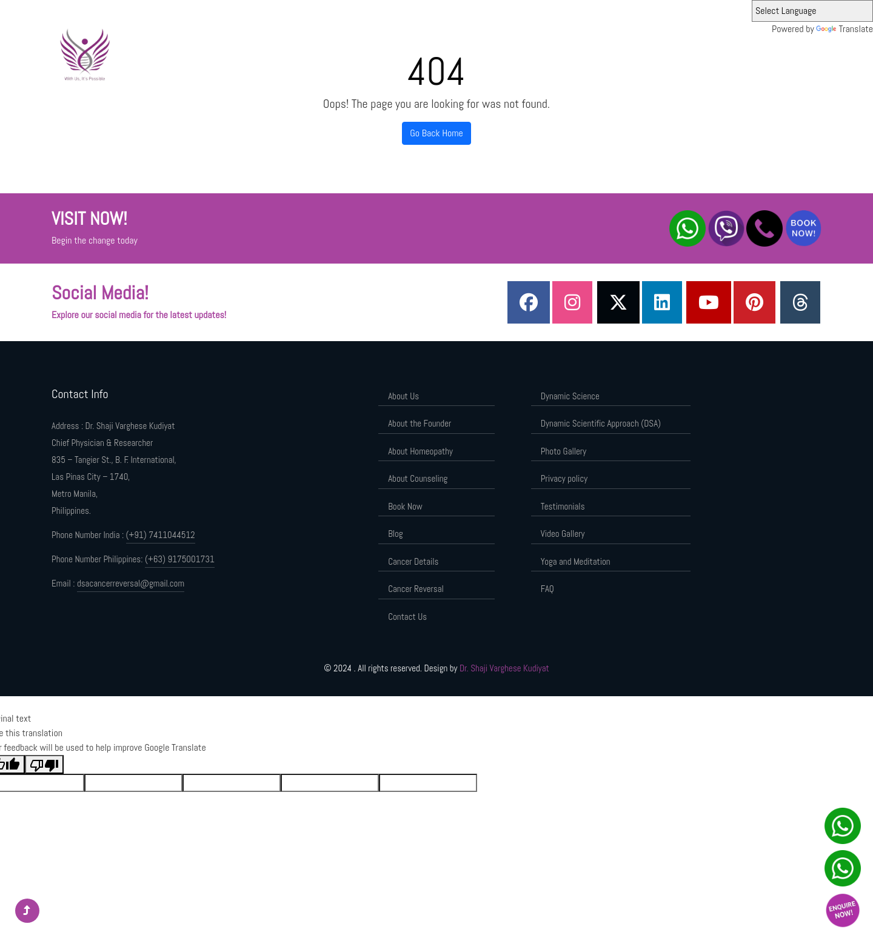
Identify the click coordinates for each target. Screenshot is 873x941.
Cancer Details (413, 561)
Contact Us (407, 616)
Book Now (405, 506)
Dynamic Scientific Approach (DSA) (615, 53)
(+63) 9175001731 (180, 559)
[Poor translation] (44, 764)
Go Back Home (436, 133)
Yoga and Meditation (575, 561)
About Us (385, 53)
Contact (780, 53)
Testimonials (563, 506)
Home (349, 53)
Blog (395, 533)
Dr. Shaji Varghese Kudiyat (504, 668)
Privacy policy (564, 478)
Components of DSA (720, 53)
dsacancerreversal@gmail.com (130, 583)
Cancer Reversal (416, 588)
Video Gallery (563, 533)
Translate (844, 28)
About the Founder (443, 53)
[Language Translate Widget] (812, 11)
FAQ (547, 588)
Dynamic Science (515, 53)
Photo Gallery (563, 451)
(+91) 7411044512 (160, 534)
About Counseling (417, 478)
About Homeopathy (420, 451)
